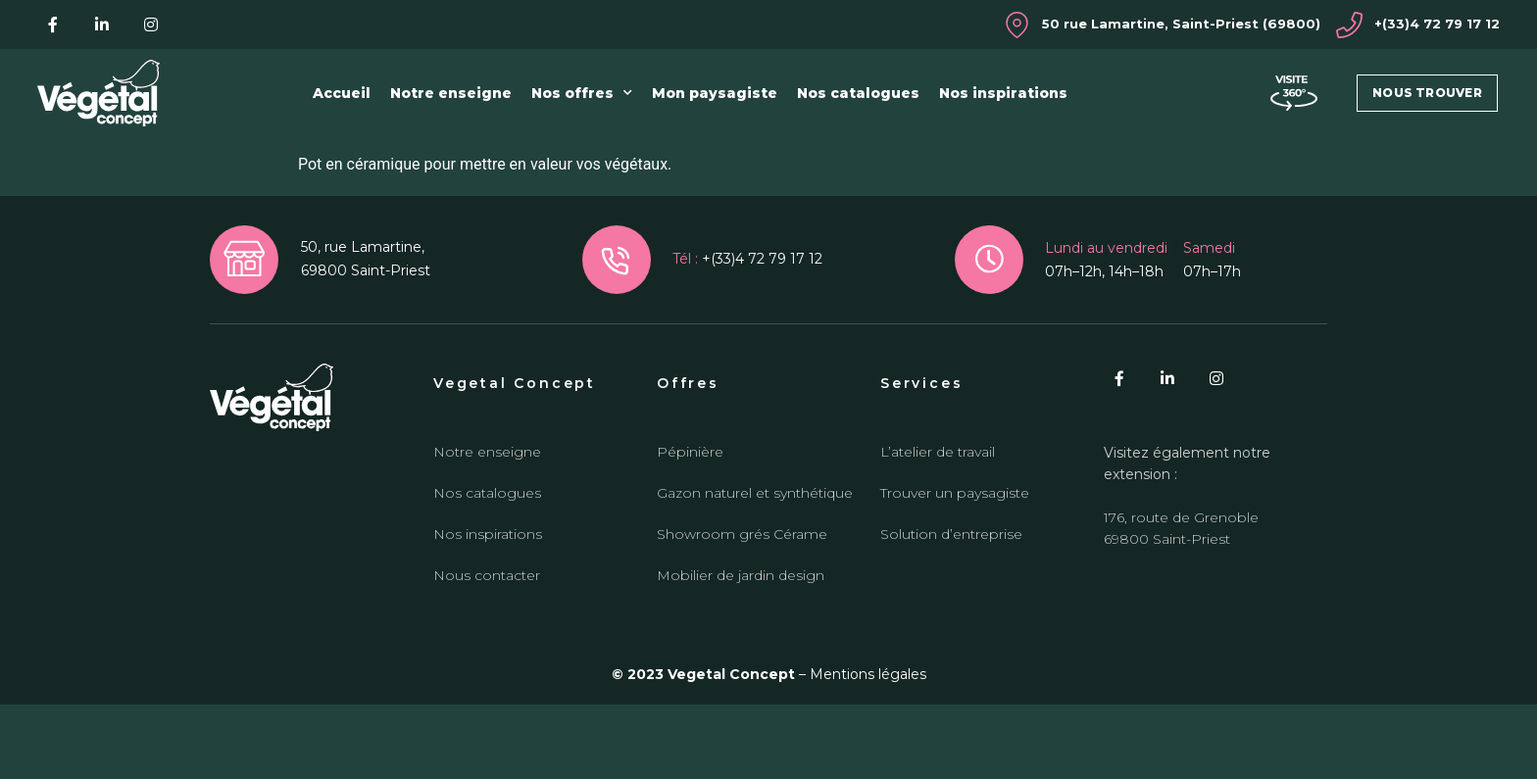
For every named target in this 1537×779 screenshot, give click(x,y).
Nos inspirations (1003, 93)
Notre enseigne (451, 93)
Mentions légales (868, 749)
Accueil (342, 93)
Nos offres (581, 93)
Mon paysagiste (714, 93)
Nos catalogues (858, 93)
